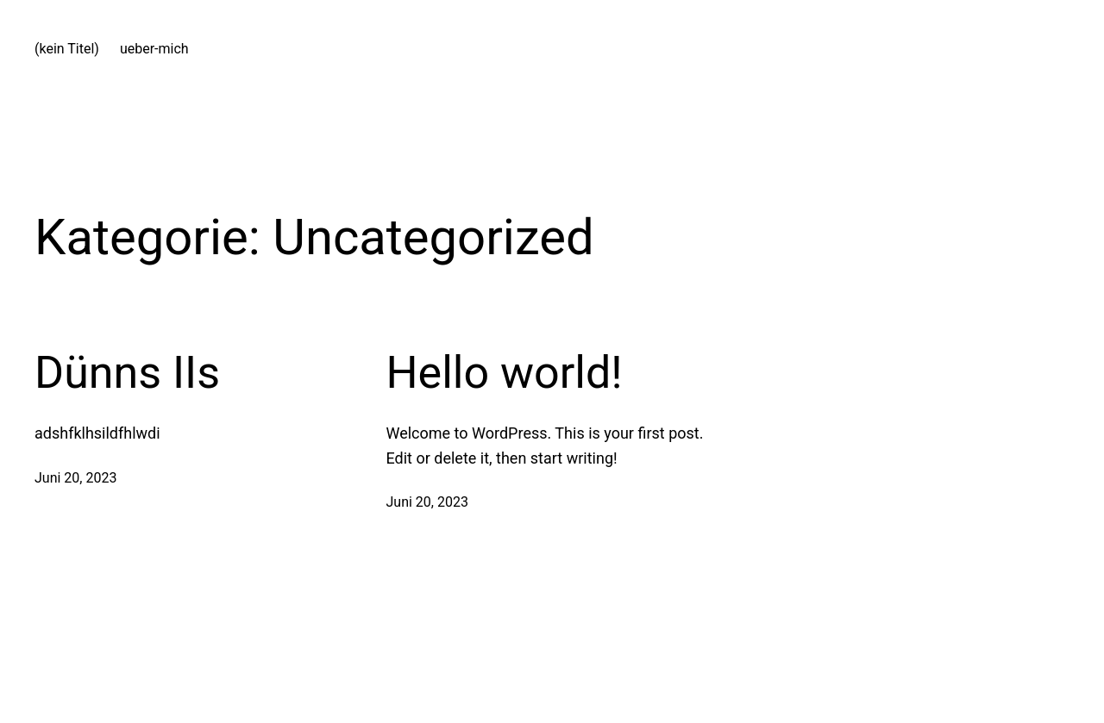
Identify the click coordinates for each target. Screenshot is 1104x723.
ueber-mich (154, 49)
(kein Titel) (66, 49)
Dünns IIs (127, 372)
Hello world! (504, 372)
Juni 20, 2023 (75, 478)
